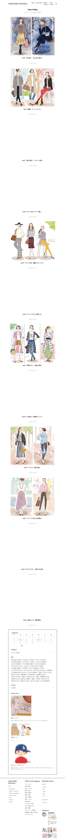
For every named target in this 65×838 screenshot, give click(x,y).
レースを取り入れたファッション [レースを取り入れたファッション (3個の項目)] (19, 672)
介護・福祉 (27, 801)
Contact (10, 801)
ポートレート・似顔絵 (30, 810)
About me (11, 799)
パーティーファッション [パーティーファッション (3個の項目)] (17, 666)
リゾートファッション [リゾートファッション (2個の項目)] (17, 670)
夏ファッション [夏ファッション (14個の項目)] (15, 674)
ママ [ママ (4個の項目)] (41, 668)
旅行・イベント (28, 799)
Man (44, 789)
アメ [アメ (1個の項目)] (37, 659)
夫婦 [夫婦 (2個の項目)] (23, 676)
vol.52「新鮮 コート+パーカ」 (32, 109)
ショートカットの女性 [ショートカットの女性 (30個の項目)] (41, 661)
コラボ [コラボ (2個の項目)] (32, 661)
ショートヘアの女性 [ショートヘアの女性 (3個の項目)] (16, 663)
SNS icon (44, 784)
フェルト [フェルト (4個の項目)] (26, 666)
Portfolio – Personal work (14, 793)
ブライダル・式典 (29, 803)
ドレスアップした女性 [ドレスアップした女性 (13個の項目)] (40, 663)
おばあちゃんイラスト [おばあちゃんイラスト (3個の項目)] (17, 659)
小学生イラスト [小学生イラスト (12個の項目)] (15, 678)
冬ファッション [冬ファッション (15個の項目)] (47, 672)
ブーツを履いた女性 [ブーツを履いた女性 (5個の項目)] (16, 668)
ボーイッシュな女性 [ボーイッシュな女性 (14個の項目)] (34, 668)
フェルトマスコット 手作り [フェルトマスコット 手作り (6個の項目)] (37, 666)
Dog (44, 793)
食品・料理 (27, 795)
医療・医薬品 (28, 792)
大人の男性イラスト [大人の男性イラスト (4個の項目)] (40, 674)
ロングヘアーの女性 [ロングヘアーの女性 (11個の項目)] (32, 672)
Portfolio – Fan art (12, 795)
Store (10, 797)
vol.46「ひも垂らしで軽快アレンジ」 (32, 416)
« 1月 (21, 645)
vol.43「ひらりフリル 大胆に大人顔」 (32, 569)
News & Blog (12, 788)
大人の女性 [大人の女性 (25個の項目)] (31, 674)
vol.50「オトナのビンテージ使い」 (33, 211)
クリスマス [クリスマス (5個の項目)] (25, 661)
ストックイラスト (29, 814)
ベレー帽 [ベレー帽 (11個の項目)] (24, 668)
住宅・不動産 (28, 797)
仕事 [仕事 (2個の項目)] (40, 672)
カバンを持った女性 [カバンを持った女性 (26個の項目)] (16, 661)
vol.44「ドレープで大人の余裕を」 (33, 518)
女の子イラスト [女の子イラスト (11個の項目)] (30, 676)
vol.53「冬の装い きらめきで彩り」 (32, 58)
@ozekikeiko (51, 813)
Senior (44, 791)
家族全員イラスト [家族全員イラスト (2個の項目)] (45, 676)
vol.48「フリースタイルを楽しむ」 (33, 314)
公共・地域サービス (29, 805)
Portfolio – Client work (13, 791)
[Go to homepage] (17, 3)
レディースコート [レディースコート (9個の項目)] (27, 670)
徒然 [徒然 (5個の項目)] (33, 678)
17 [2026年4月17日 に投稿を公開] (38, 639)
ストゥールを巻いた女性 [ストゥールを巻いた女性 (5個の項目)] (27, 663)
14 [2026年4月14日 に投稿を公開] (20, 639)
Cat (44, 795)
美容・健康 (27, 786)
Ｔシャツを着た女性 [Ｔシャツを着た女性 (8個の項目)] (45, 680)
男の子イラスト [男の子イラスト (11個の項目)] (15, 680)
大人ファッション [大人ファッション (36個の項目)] (16, 676)
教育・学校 (27, 790)
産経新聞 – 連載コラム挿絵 (31, 812)
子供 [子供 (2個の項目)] (37, 676)
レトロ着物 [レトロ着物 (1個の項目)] (49, 670)
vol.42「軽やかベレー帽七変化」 (32, 620)
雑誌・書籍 (27, 808)
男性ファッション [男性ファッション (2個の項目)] (25, 680)
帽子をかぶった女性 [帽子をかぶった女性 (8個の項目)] (25, 678)
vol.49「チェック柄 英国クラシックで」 (32, 263)
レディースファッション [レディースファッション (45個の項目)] (39, 670)
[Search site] (56, 4)
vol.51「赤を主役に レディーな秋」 (32, 160)
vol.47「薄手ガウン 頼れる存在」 (33, 365)
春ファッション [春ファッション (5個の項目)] (45, 678)
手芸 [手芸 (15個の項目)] (38, 678)
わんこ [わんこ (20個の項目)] (32, 659)
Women (44, 787)
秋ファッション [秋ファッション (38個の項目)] (35, 680)
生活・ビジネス (28, 788)
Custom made (44, 799)
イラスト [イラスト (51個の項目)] (43, 659)
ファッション (28, 784)
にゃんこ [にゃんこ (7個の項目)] (25, 659)
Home (9, 786)
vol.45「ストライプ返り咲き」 (32, 467)
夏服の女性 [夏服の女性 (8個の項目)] (24, 674)
